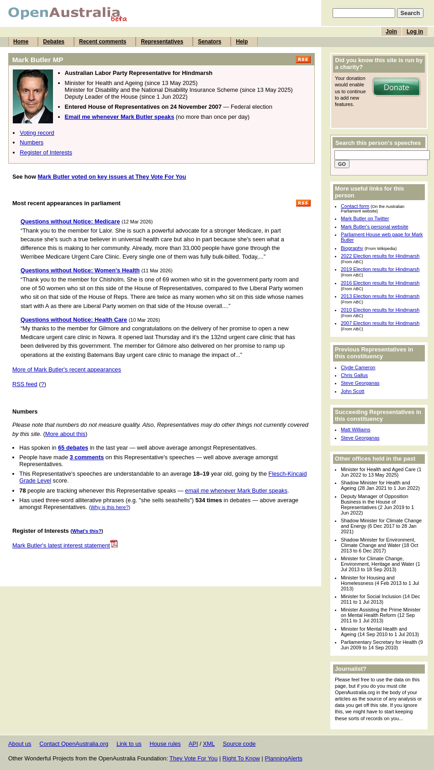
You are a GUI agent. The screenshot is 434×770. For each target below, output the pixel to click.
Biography (352, 248)
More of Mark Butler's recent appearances (66, 369)
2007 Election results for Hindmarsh (380, 323)
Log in (415, 31)
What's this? (86, 531)
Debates (53, 41)
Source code (239, 743)
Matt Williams (355, 429)
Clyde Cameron (358, 367)
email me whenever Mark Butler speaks (236, 490)
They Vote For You (193, 758)
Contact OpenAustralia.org (73, 743)
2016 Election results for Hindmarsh (380, 283)
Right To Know (241, 758)
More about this (65, 433)
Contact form (355, 206)
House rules (164, 743)
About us (20, 743)
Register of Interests (46, 152)
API (193, 743)
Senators (209, 41)
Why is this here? (109, 507)
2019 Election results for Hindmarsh (380, 269)
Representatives (162, 41)
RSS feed (24, 384)
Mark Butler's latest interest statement (65, 545)
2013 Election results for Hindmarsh (380, 296)
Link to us (129, 743)
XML (209, 743)
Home (20, 41)
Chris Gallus (354, 375)
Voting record (37, 132)
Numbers (31, 142)
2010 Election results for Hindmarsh (380, 310)
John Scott (352, 391)
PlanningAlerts (284, 758)
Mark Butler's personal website (374, 226)
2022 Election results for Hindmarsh (380, 256)
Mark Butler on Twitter (365, 218)
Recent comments (102, 41)
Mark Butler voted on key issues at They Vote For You (111, 176)
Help (242, 41)
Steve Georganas (360, 383)
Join (391, 31)
